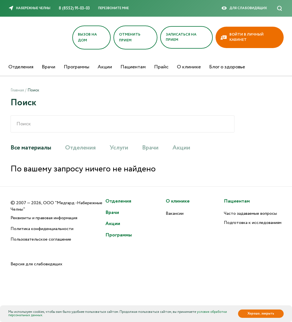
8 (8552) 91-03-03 (74, 8)
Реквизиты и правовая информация (44, 218)
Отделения (20, 67)
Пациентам (133, 67)
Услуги (119, 147)
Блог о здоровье (227, 67)
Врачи (48, 67)
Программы (76, 67)
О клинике (189, 67)
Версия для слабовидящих (36, 264)
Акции (105, 67)
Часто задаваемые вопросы (250, 213)
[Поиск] (279, 8)
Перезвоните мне (113, 8)
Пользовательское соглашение (41, 239)
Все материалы (31, 147)
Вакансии (175, 213)
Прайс (161, 67)
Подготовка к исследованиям (252, 222)
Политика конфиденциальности (42, 229)
